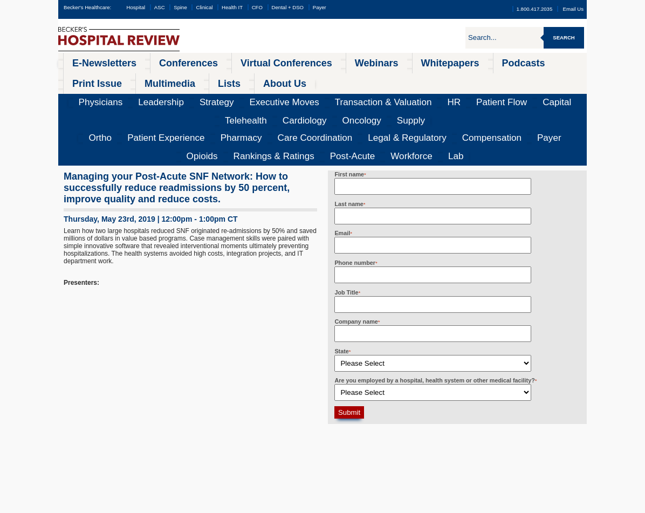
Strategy (181, 78)
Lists (515, 61)
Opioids (402, 94)
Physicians (105, 78)
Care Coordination (220, 94)
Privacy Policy (199, 505)
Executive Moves (226, 78)
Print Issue (423, 61)
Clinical (204, 7)
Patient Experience (123, 94)
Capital (404, 78)
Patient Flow (369, 78)
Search (564, 37)
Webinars (275, 61)
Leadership (145, 78)
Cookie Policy (228, 505)
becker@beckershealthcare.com (455, 436)
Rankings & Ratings (450, 94)
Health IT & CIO (92, 467)
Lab (569, 94)
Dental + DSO (288, 7)
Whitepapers (325, 61)
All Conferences (262, 426)
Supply (546, 78)
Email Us (573, 9)
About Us (553, 61)
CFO (257, 7)
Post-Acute (501, 94)
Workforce (540, 94)
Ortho (79, 94)
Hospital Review (93, 426)
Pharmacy (172, 94)
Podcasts (376, 61)
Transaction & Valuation (291, 78)
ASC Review (88, 436)
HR (337, 78)
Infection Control (93, 457)
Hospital (135, 7)
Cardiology (476, 78)
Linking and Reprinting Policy (274, 505)
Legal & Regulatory (281, 94)
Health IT (232, 7)
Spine (180, 7)
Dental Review (91, 487)
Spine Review (89, 446)
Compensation (336, 94)
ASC (159, 7)
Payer (319, 7)
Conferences (146, 61)
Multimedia (474, 61)
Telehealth (438, 78)
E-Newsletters (88, 61)
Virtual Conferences (213, 61)
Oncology (514, 78)
